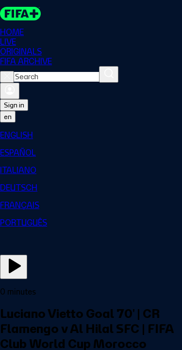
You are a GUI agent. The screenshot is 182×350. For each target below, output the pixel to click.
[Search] (108, 74)
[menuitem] (91, 135)
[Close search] (7, 77)
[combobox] (56, 77)
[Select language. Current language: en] (8, 116)
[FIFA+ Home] (20, 13)
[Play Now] (13, 267)
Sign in (14, 105)
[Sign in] (9, 91)
